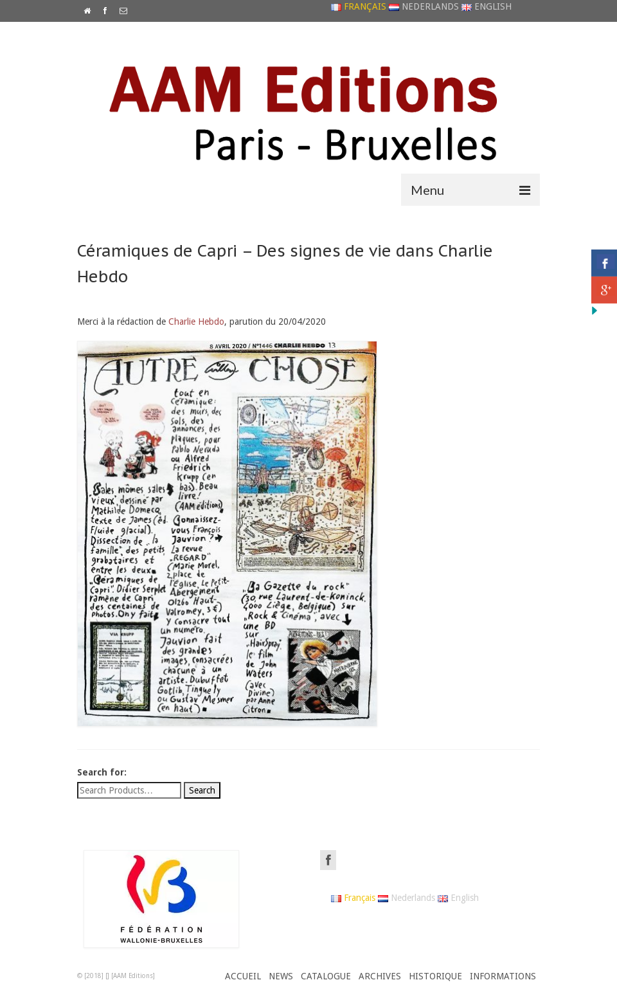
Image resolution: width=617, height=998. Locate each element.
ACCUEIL (243, 976)
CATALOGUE (326, 976)
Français (358, 6)
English (486, 6)
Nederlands (424, 6)
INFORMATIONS (503, 976)
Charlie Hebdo (196, 321)
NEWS (281, 976)
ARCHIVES (380, 976)
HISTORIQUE (435, 976)
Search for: (102, 772)
